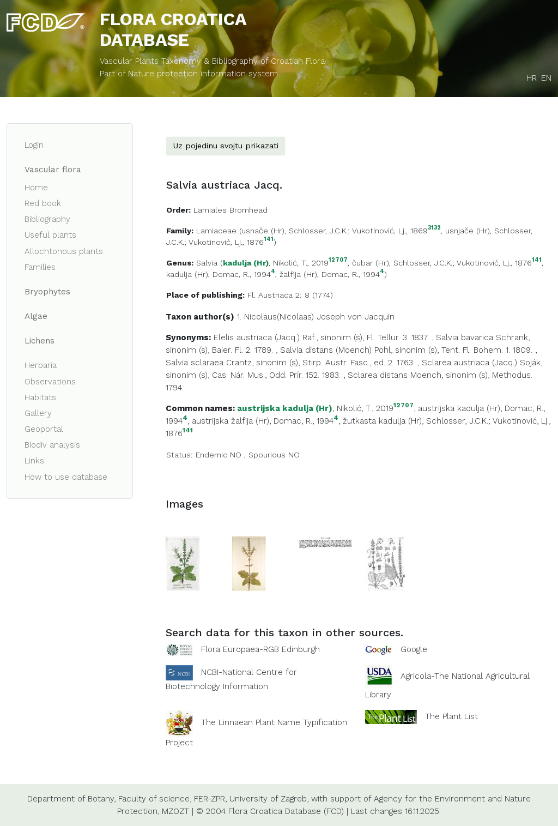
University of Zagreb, (268, 799)
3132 (434, 228)
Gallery (38, 413)
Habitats (40, 397)
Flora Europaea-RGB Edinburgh (260, 649)
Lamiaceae (216, 230)
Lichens (39, 341)
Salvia (206, 262)
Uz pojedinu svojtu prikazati (225, 145)
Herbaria (41, 365)
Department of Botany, (71, 799)
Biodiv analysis (52, 445)
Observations (50, 382)
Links (34, 461)
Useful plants (50, 235)
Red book (43, 203)
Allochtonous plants (64, 251)
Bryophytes (47, 292)
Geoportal (44, 429)
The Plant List (451, 716)
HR (531, 78)
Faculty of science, (154, 799)
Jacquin (380, 317)
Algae (36, 316)
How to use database (66, 477)
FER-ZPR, (210, 799)
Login (34, 145)
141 (269, 240)
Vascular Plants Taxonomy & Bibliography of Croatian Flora (212, 61)
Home (36, 187)
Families (40, 267)
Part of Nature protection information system (189, 74)
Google (414, 649)
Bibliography (47, 219)
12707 (338, 260)
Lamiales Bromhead (230, 210)
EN (546, 78)
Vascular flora (53, 169)
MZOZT (175, 811)
